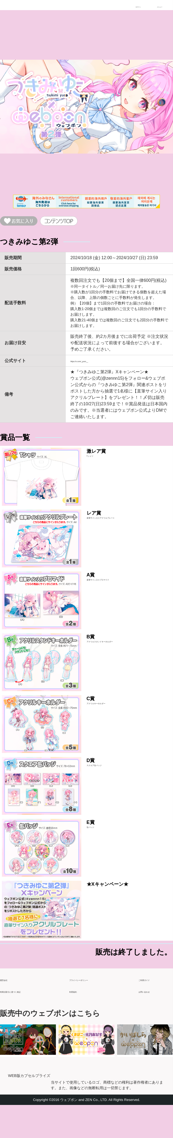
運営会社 (8, 1010)
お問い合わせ (151, 1022)
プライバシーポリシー (90, 1010)
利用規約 (77, 1022)
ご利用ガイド (151, 1010)
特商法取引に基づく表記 (23, 1022)
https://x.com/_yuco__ (91, 364)
